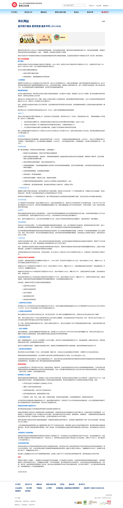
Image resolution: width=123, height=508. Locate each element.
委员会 (62, 484)
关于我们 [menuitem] (14, 12)
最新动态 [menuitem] (44, 12)
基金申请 (71, 484)
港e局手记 (82, 484)
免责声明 (32, 504)
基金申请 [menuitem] (90, 12)
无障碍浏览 (18, 501)
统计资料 (29, 488)
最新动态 (39, 484)
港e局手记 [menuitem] (104, 12)
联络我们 (33, 501)
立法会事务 (18, 488)
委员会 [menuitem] (76, 12)
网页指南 (26, 501)
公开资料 (49, 488)
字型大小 (91, 5)
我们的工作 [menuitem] (28, 12)
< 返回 (103, 21)
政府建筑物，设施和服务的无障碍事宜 (67, 488)
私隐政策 (24, 504)
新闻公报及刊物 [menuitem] (60, 12)
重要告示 (17, 504)
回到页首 (109, 495)
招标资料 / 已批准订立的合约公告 (94, 488)
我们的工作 (28, 484)
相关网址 (28, 491)
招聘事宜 (18, 491)
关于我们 (18, 484)
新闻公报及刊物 (51, 484)
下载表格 (39, 488)
